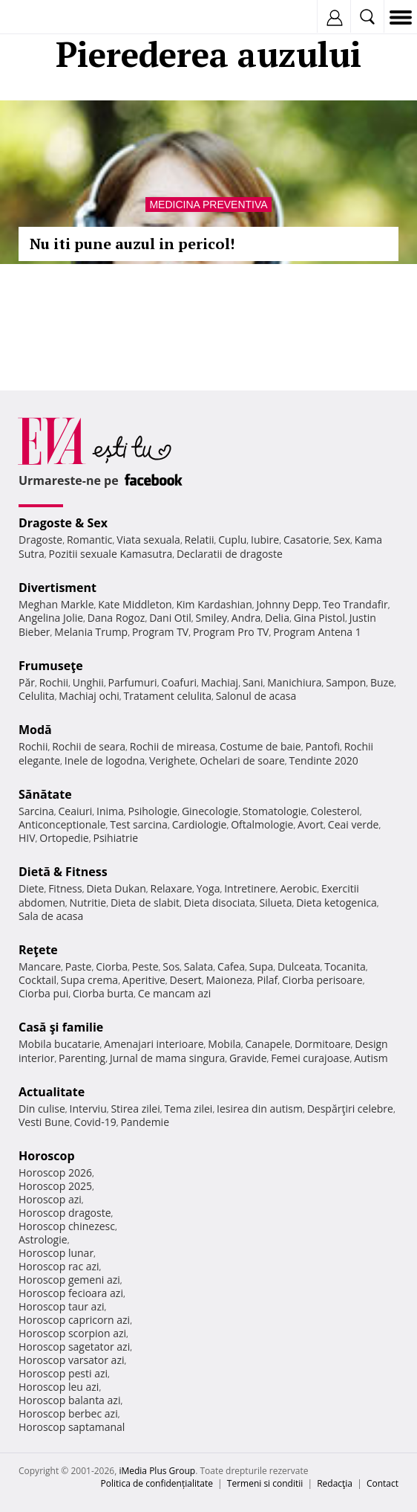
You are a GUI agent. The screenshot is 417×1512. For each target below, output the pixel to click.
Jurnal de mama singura (167, 1058)
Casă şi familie (61, 1027)
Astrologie (43, 1239)
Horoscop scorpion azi (72, 1333)
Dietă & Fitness (63, 871)
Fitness (65, 888)
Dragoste (40, 540)
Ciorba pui (43, 993)
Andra (246, 618)
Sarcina (36, 811)
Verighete (172, 760)
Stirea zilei (135, 1108)
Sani (253, 682)
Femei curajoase (310, 1058)
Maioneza (229, 980)
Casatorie (306, 540)
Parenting (82, 1058)
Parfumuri (132, 682)
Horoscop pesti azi (63, 1373)
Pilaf (267, 980)
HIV (27, 838)
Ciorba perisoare (322, 980)
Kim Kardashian (214, 604)
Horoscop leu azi (59, 1387)
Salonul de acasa (256, 696)
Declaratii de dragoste (230, 554)
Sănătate (45, 794)
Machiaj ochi (89, 696)
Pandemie (144, 1122)
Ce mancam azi (174, 993)
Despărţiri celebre (350, 1108)
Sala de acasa (51, 916)
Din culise (42, 1108)
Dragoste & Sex (63, 523)
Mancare (40, 966)
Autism (371, 1058)
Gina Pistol (319, 618)
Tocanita (345, 966)
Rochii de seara (88, 746)
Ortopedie (63, 838)
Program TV (160, 632)
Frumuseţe (51, 665)
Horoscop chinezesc (67, 1226)
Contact (382, 1483)
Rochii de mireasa (172, 746)
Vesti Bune (44, 1122)
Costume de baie (260, 746)
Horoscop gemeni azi (69, 1280)
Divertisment (57, 587)
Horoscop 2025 (55, 1186)
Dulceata (299, 966)
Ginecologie (210, 811)
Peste (145, 966)
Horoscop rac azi (59, 1266)
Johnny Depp (287, 604)
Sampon (346, 682)
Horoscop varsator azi (71, 1360)
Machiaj (220, 682)
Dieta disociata (219, 902)
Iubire (265, 540)
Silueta (275, 902)
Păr (27, 682)
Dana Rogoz (116, 618)
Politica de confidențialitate (157, 1483)
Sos (171, 966)
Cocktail (37, 980)
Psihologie (153, 811)
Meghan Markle (56, 604)
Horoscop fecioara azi (71, 1293)
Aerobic (298, 888)
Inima (110, 811)
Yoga (208, 888)
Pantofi (322, 746)
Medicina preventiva (208, 204)
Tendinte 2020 (323, 760)
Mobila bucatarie (59, 1044)
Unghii (88, 682)
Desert (186, 980)
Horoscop (47, 1156)
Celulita (37, 696)
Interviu (88, 1108)
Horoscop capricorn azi (74, 1320)
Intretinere (250, 888)
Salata (199, 966)
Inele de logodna (105, 760)
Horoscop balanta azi (69, 1400)
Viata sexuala (148, 540)
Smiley (212, 618)
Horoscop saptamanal (72, 1427)
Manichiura (294, 682)
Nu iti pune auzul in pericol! (132, 244)
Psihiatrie (115, 838)
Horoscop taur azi (61, 1306)
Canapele (267, 1044)
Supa (261, 966)
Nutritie (87, 902)
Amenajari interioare (153, 1044)
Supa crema (89, 980)
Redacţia (334, 1483)
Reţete (38, 950)
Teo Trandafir (355, 604)
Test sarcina (139, 824)
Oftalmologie (262, 824)
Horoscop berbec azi (68, 1413)
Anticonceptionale (62, 824)
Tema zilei (188, 1108)
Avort (311, 824)
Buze (382, 682)
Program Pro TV (231, 632)
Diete (31, 888)
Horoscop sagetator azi (74, 1346)
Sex (341, 540)
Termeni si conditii (265, 1483)
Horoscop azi (50, 1199)
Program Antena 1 (317, 632)
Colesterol (335, 811)
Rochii (53, 682)
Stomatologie (274, 811)
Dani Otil (170, 618)
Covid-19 (95, 1122)
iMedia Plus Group (157, 1470)
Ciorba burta (103, 993)
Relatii (199, 540)
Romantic (90, 540)
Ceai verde (353, 824)
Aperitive (143, 980)
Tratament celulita (167, 696)
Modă (35, 729)
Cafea (231, 966)
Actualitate (52, 1092)
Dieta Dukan (115, 888)
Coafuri (179, 682)
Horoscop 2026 (55, 1172)
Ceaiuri (76, 811)
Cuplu (232, 540)
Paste (78, 966)
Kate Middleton (135, 604)
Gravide (248, 1058)
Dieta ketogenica (336, 902)
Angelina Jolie (51, 618)
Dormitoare (323, 1044)
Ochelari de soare (242, 760)
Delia (277, 618)
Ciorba (112, 966)
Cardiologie (199, 824)
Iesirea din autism (260, 1108)
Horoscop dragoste (65, 1213)
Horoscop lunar (56, 1253)
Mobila (224, 1044)
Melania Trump (91, 632)
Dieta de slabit (145, 902)
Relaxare (172, 888)
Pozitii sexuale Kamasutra (110, 554)
